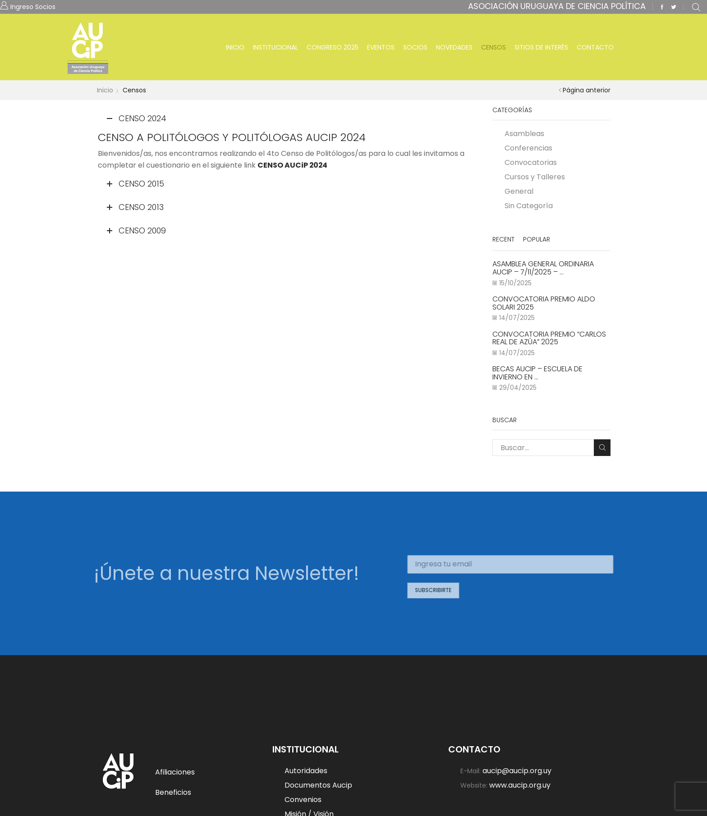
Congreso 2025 (332, 47)
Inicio (235, 47)
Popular (536, 239)
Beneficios (173, 792)
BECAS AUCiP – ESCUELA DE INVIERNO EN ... (537, 373)
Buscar (602, 447)
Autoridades (306, 771)
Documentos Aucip (318, 785)
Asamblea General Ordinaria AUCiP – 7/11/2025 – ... (543, 268)
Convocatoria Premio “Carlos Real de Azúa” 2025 (549, 338)
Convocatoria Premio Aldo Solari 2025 (543, 303)
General (519, 191)
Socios (415, 47)
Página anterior (587, 90)
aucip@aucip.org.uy (516, 771)
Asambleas (524, 134)
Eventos (381, 47)
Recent (503, 239)
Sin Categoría (529, 205)
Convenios (303, 799)
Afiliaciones (175, 772)
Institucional (275, 47)
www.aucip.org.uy (520, 785)
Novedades (454, 47)
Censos (493, 47)
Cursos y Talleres (535, 177)
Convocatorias (531, 162)
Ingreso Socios (32, 6)
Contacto (595, 47)
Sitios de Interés (541, 47)
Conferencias (528, 148)
